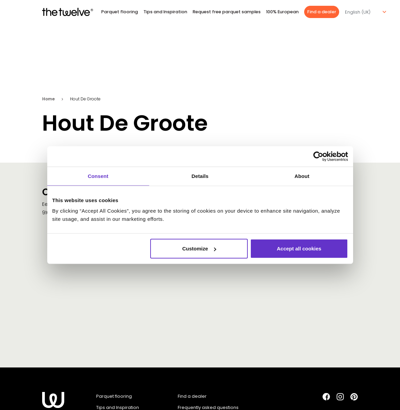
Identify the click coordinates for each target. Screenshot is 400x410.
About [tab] (302, 176)
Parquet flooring (119, 12)
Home (48, 99)
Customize (199, 248)
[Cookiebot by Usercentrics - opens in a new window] (318, 156)
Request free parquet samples (227, 12)
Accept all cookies (299, 248)
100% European (282, 12)
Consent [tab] (98, 176)
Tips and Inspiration (165, 12)
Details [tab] (200, 176)
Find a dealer (321, 12)
